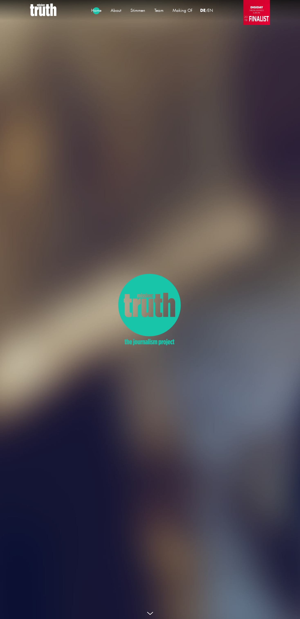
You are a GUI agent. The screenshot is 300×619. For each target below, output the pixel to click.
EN (210, 10)
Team (158, 10)
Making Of (182, 10)
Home (96, 10)
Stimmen (137, 10)
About (116, 10)
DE (203, 10)
